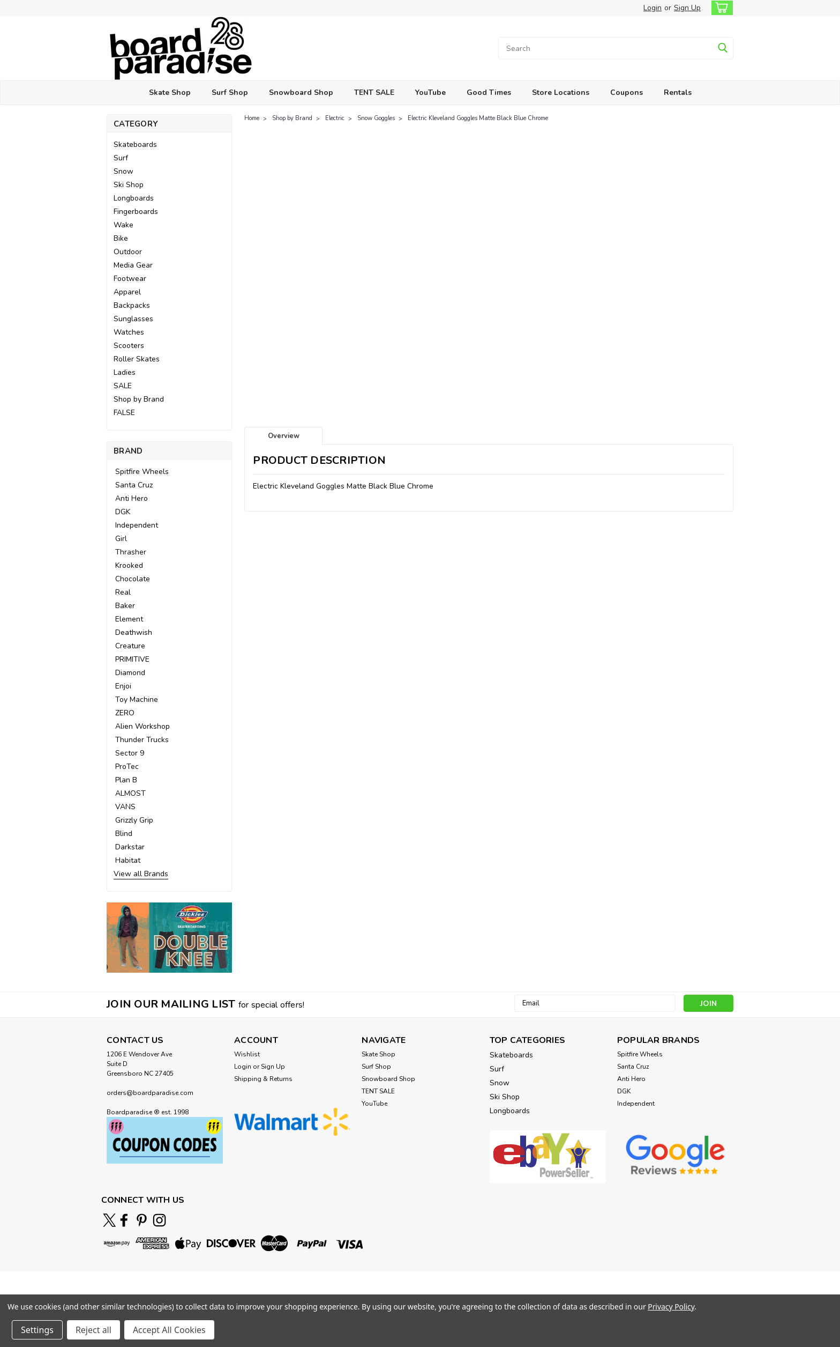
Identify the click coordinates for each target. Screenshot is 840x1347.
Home (251, 118)
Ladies (125, 372)
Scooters (129, 346)
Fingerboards (136, 211)
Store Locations (560, 92)
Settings (37, 1330)
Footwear (130, 278)
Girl (121, 539)
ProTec (127, 766)
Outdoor (128, 252)
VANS (125, 807)
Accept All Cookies (169, 1330)
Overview (283, 436)
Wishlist (247, 1054)
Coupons (626, 92)
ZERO (124, 713)
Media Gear (133, 265)
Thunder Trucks (142, 740)
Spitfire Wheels (142, 472)
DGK (122, 512)
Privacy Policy (671, 1306)
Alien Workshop (142, 726)
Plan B (126, 780)
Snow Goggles (376, 118)
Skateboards (135, 144)
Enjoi (123, 686)
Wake (123, 225)
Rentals (678, 92)
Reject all (93, 1330)
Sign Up (687, 8)
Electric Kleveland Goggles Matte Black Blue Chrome (478, 118)
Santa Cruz (134, 485)
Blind (123, 833)
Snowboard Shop (301, 92)
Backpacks (132, 305)
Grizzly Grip (134, 820)
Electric (334, 118)
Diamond (130, 673)
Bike (121, 238)
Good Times (489, 92)
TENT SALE (374, 92)
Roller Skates (137, 359)
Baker (125, 606)
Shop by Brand (139, 399)
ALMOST (130, 793)
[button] (169, 937)
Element (129, 619)
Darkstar (130, 847)
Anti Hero (131, 498)
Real (123, 592)
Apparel (127, 292)
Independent (136, 525)
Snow (123, 171)
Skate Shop (170, 92)
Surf (121, 158)
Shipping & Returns (263, 1079)
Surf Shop (230, 92)
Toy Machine (136, 699)
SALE (123, 386)
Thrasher (130, 552)
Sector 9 (129, 753)
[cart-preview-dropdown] (719, 8)
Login (652, 8)
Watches (129, 332)
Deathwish (133, 632)
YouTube (430, 92)
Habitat (127, 860)
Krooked (129, 565)
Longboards (134, 198)
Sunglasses (133, 319)
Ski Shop (129, 185)
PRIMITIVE (132, 659)
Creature (130, 646)
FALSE (124, 413)
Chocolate (132, 579)
